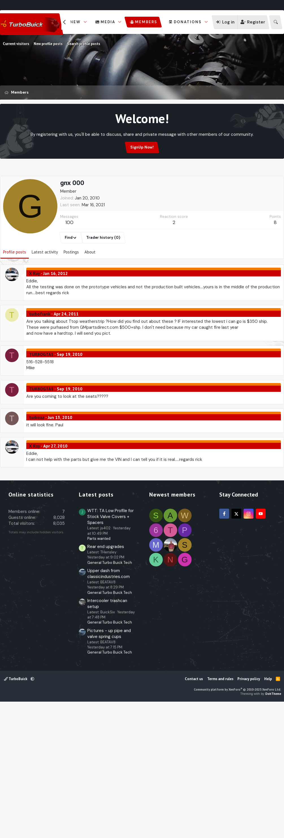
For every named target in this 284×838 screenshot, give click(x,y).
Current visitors (16, 43)
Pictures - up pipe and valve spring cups (109, 767)
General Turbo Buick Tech (109, 696)
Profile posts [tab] (14, 279)
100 (69, 249)
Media (108, 22)
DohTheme (273, 827)
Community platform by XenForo (237, 823)
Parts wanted (98, 672)
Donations (187, 22)
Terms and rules (220, 812)
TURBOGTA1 (41, 381)
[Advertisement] (142, 188)
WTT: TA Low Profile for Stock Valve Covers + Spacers (110, 650)
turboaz (36, 444)
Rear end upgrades (105, 680)
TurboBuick (16, 812)
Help (268, 812)
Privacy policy (248, 812)
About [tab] (90, 279)
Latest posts (96, 628)
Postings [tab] (71, 279)
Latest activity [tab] (45, 279)
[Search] (275, 22)
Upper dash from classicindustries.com (108, 707)
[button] (85, 22)
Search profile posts (83, 43)
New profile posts (48, 43)
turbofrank (39, 341)
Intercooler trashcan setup (107, 737)
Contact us (194, 812)
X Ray (34, 300)
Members (146, 22)
